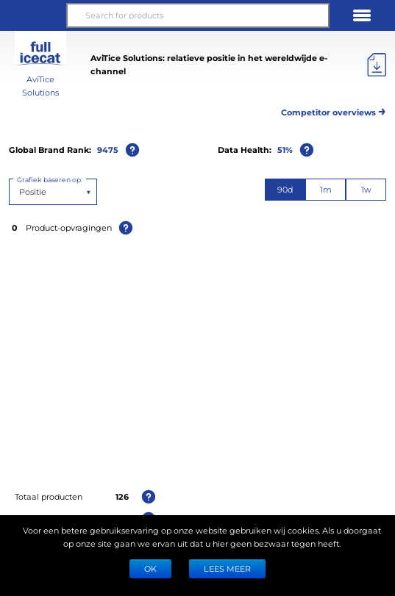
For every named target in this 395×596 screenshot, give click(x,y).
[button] (33, 15)
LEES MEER (227, 568)
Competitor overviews (333, 110)
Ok (150, 568)
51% (285, 150)
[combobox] (20, 191)
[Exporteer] (376, 64)
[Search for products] (197, 15)
